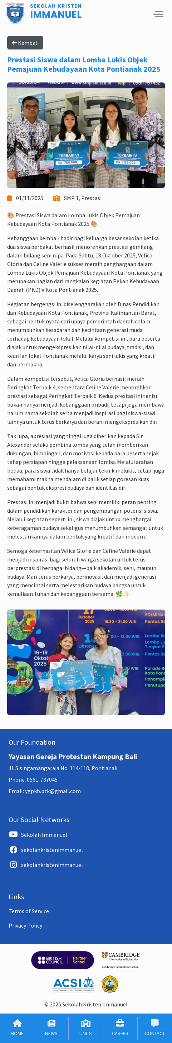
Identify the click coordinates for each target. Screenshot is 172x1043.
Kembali (25, 42)
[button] (158, 14)
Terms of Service (29, 911)
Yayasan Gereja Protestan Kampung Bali (73, 756)
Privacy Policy (25, 925)
